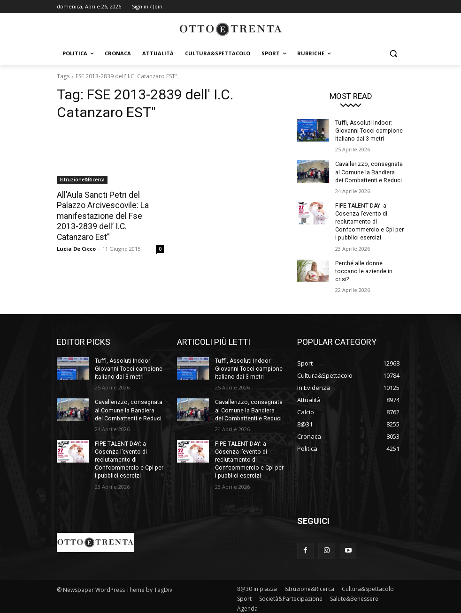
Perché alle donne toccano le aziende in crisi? (363, 269)
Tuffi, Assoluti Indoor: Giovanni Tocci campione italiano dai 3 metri (367, 131)
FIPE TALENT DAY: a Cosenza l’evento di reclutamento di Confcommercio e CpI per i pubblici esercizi (369, 220)
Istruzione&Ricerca (82, 179)
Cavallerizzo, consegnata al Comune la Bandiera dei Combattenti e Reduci (369, 171)
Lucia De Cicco (76, 237)
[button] (393, 54)
